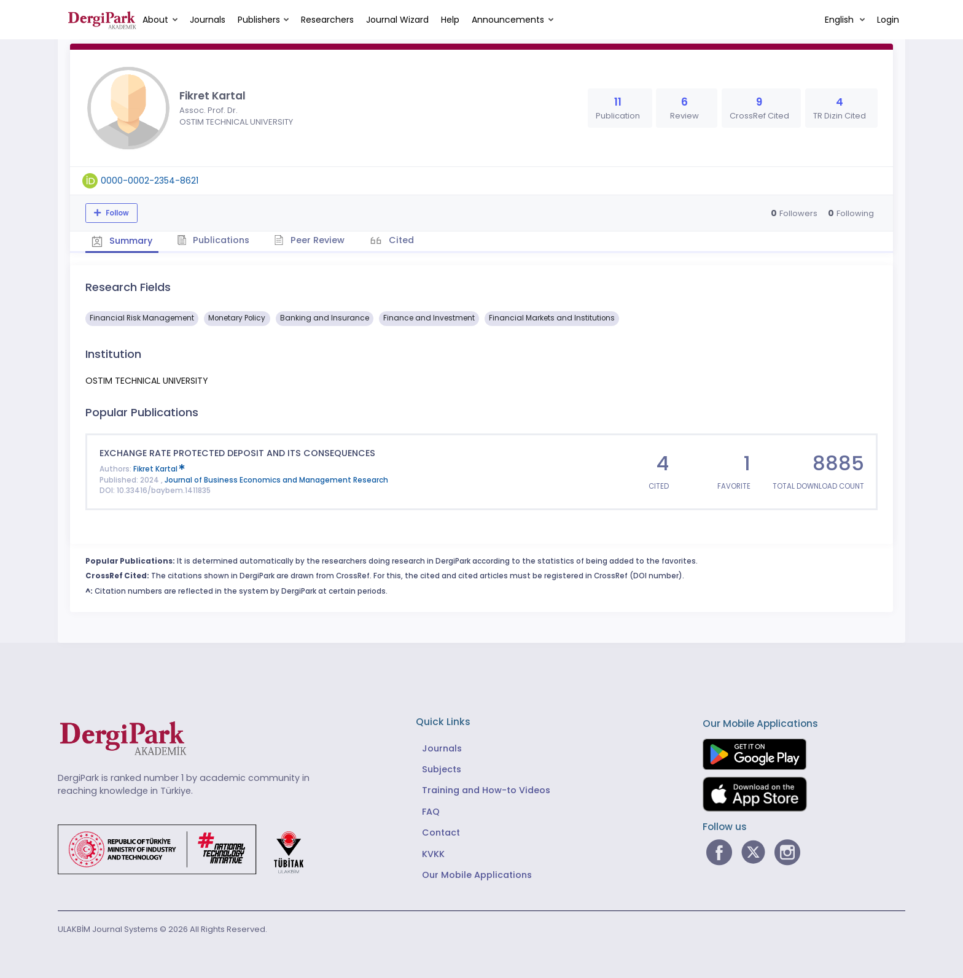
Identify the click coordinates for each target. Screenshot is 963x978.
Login (888, 20)
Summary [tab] (122, 241)
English (840, 20)
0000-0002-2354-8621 (149, 180)
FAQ (431, 811)
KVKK (433, 854)
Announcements (508, 20)
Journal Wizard (397, 20)
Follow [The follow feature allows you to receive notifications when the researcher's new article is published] (116, 213)
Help (450, 20)
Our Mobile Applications (477, 875)
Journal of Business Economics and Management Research (276, 480)
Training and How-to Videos (486, 790)
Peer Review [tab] (309, 240)
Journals (207, 20)
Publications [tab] (213, 240)
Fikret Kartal (159, 469)
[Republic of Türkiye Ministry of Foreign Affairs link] (188, 848)
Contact (441, 832)
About (155, 20)
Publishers (259, 20)
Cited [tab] (400, 240)
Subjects (441, 769)
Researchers (327, 20)
